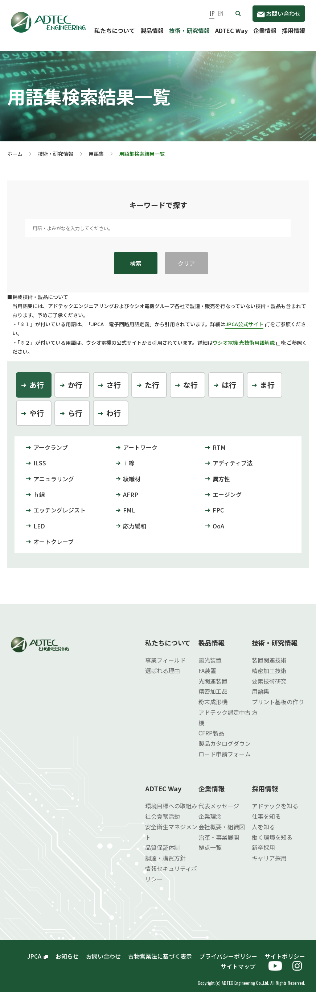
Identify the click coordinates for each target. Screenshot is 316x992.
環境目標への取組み (171, 800)
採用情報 (293, 30)
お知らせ (67, 950)
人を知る (263, 821)
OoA (218, 520)
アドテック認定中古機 (224, 711)
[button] (238, 13)
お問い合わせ (279, 13)
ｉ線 (129, 457)
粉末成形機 (212, 696)
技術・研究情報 (189, 30)
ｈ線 (39, 488)
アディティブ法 (233, 457)
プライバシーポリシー (228, 950)
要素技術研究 (269, 675)
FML (129, 504)
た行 (152, 379)
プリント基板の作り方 (278, 701)
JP (211, 13)
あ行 (36, 379)
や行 (36, 407)
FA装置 (207, 664)
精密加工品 (212, 685)
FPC (218, 504)
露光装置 (210, 654)
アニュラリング (53, 473)
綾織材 (131, 473)
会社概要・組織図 (221, 821)
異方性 (221, 473)
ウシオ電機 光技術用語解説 (247, 336)
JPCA (37, 950)
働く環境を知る (272, 831)
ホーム (14, 148)
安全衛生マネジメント (171, 826)
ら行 (75, 407)
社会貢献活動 (162, 810)
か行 (75, 379)
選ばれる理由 (162, 664)
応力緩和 (134, 520)
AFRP (130, 488)
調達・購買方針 (165, 852)
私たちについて (114, 30)
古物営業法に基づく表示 (160, 950)
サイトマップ (241, 960)
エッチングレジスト (59, 504)
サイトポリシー (284, 950)
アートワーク (140, 441)
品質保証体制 (162, 841)
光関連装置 (212, 675)
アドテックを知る (275, 800)
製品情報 (152, 30)
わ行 (113, 407)
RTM (219, 441)
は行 (229, 379)
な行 (190, 379)
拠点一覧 (210, 841)
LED (39, 520)
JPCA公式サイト (247, 318)
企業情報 (264, 30)
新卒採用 (263, 841)
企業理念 (210, 810)
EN (220, 13)
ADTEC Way (231, 30)
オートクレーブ (53, 535)
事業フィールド (165, 654)
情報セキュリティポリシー (171, 867)
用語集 (96, 148)
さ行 (113, 379)
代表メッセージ (218, 800)
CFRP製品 (211, 727)
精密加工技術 (269, 664)
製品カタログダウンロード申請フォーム (224, 742)
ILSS (39, 457)
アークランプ (50, 441)
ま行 (267, 379)
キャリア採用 (269, 852)
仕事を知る (266, 810)
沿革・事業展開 (218, 831)
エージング (227, 488)
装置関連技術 (269, 654)
